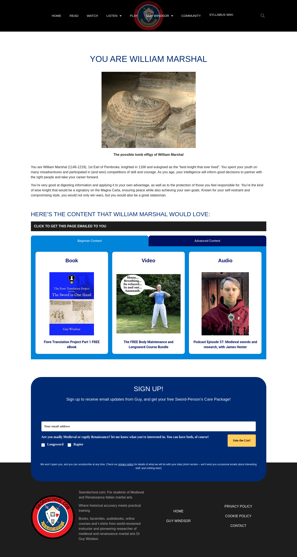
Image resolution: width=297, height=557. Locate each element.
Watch (92, 15)
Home (56, 15)
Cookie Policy (238, 516)
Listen (113, 16)
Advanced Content (207, 241)
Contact (238, 526)
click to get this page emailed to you (70, 226)
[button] (263, 16)
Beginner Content (90, 241)
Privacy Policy (238, 506)
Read (74, 15)
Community (191, 15)
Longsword (55, 444)
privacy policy (125, 464)
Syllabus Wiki (221, 14)
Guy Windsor (159, 16)
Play (134, 15)
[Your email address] (148, 426)
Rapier (78, 444)
